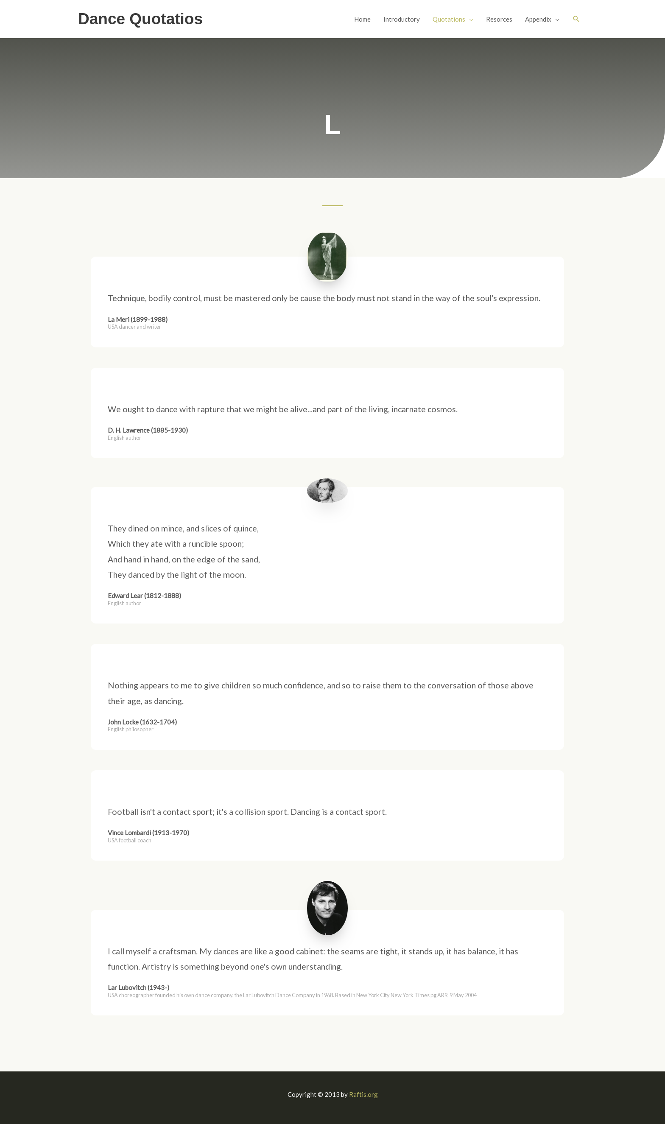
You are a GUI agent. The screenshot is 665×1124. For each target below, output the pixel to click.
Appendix (538, 19)
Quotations (449, 19)
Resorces (499, 19)
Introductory (401, 19)
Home (362, 19)
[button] (576, 19)
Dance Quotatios (140, 19)
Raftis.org (363, 1094)
